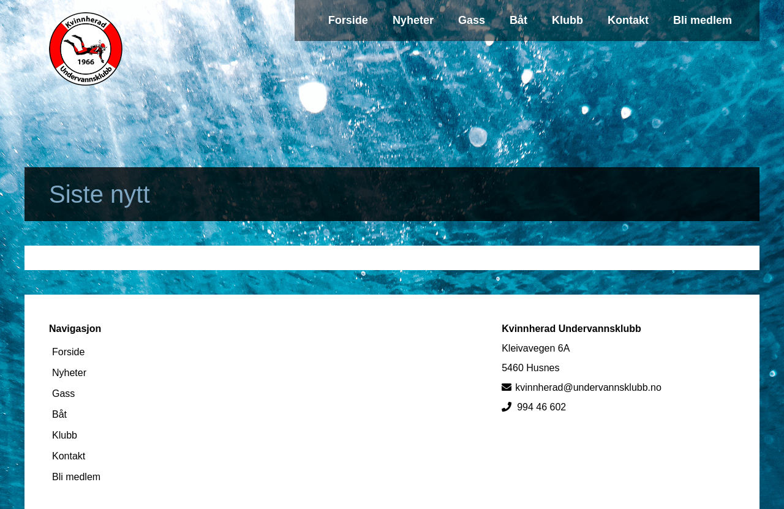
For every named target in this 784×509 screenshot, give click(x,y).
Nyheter (413, 20)
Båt (518, 20)
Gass (471, 20)
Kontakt (628, 20)
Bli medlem (702, 20)
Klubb (567, 20)
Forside (348, 20)
